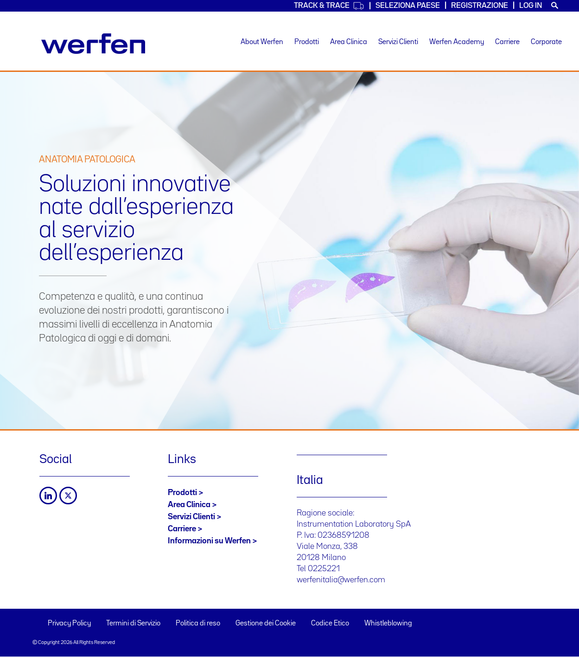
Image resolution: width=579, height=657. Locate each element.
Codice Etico (330, 623)
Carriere (507, 42)
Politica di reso (198, 623)
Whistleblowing (388, 623)
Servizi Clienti (398, 42)
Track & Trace (329, 6)
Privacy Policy (69, 623)
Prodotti (306, 42)
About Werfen (262, 42)
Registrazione (479, 5)
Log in (530, 5)
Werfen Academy (456, 42)
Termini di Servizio (133, 623)
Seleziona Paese (407, 5)
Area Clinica (348, 42)
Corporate (546, 42)
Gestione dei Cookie (265, 623)
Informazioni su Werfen (209, 541)
